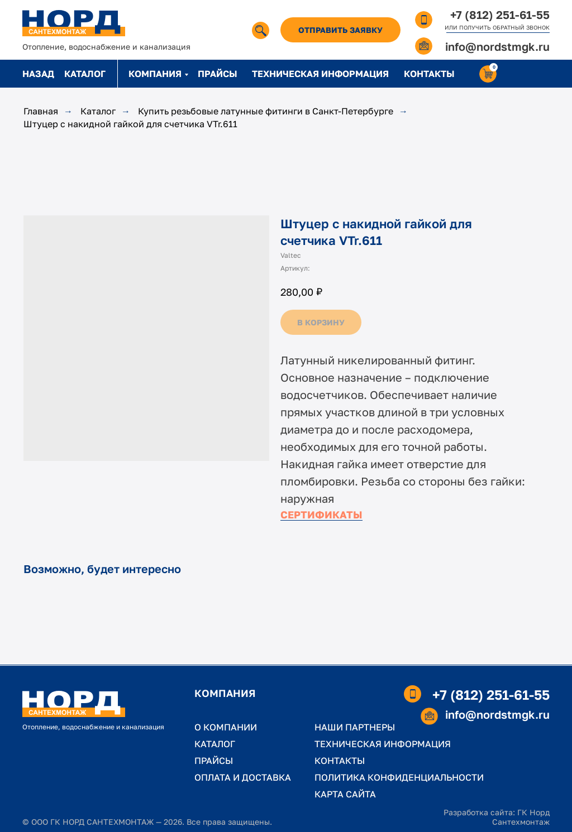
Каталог (98, 111)
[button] (340, 29)
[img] (260, 30)
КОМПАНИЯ (155, 73)
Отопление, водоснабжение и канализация (106, 46)
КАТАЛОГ (85, 73)
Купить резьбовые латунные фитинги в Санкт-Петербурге (265, 111)
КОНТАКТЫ (429, 73)
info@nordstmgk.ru (497, 46)
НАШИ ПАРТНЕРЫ (354, 727)
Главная (40, 111)
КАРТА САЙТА (345, 794)
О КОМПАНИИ (225, 727)
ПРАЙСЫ (217, 73)
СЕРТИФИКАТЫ (321, 514)
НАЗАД (38, 73)
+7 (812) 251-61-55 (500, 14)
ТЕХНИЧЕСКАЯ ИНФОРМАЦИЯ (320, 73)
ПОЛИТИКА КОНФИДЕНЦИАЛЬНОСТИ (399, 777)
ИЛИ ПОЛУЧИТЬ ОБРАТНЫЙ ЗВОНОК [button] (497, 27)
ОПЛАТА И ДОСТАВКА (242, 777)
